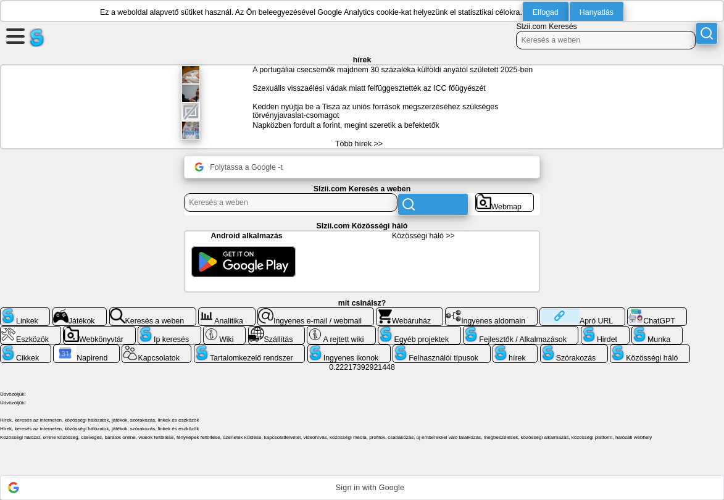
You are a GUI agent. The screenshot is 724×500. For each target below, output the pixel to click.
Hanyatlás (597, 12)
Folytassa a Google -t (238, 167)
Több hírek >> (359, 144)
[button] (362, 487)
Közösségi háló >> (423, 235)
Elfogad (546, 12)
